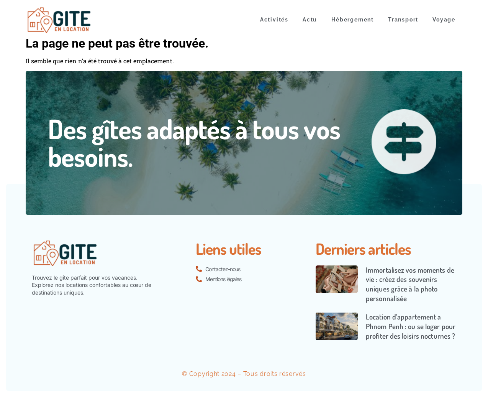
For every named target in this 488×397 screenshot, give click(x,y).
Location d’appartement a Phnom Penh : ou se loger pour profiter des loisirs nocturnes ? (410, 326)
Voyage (443, 19)
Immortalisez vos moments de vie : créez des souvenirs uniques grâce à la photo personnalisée (410, 284)
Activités (274, 19)
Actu (310, 19)
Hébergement (352, 19)
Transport (403, 19)
